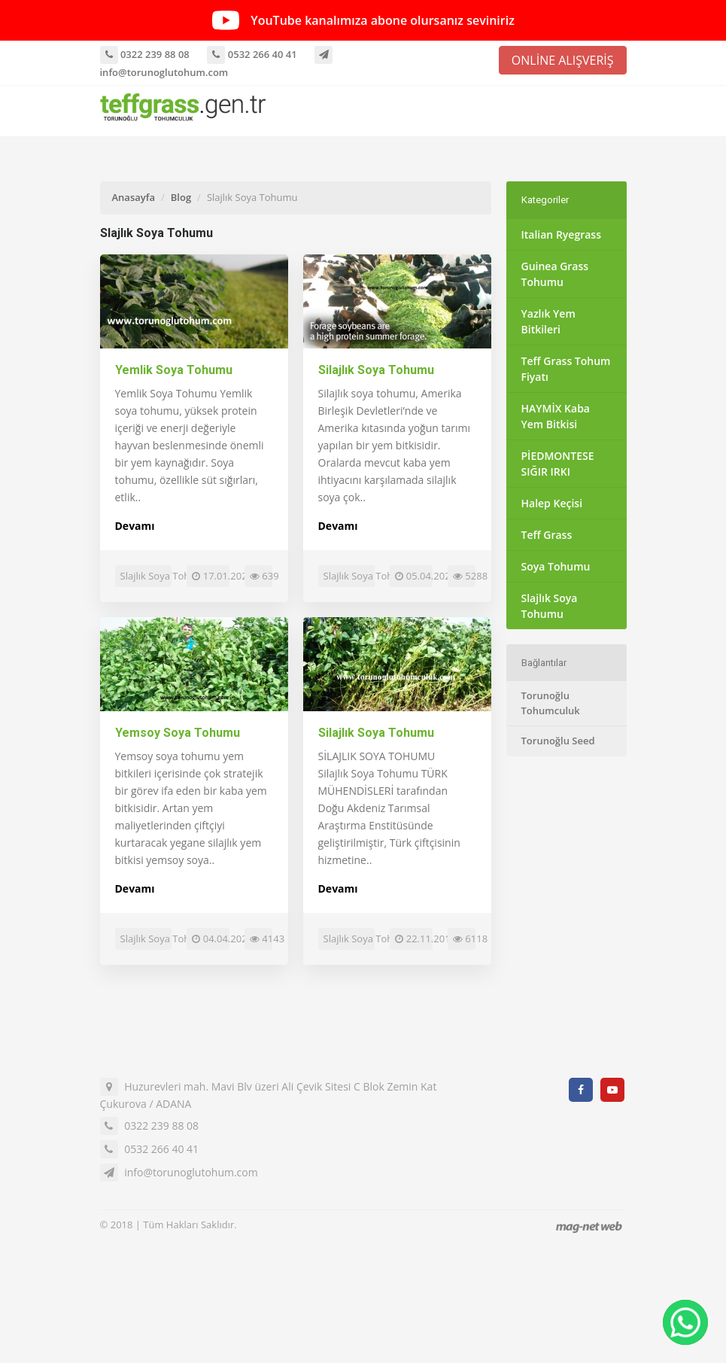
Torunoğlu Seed (558, 740)
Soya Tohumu (556, 566)
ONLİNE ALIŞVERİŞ (563, 60)
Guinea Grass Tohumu (555, 274)
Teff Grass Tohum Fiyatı (566, 369)
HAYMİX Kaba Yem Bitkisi (555, 416)
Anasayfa (133, 197)
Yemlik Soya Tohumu (173, 370)
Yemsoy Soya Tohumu (177, 733)
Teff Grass (547, 535)
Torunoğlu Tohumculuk (550, 703)
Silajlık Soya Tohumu (376, 370)
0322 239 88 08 (145, 54)
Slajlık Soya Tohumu (549, 606)
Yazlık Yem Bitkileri (548, 321)
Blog (181, 197)
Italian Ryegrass (561, 234)
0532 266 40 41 (251, 54)
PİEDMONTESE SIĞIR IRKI (557, 464)
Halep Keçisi (552, 503)
